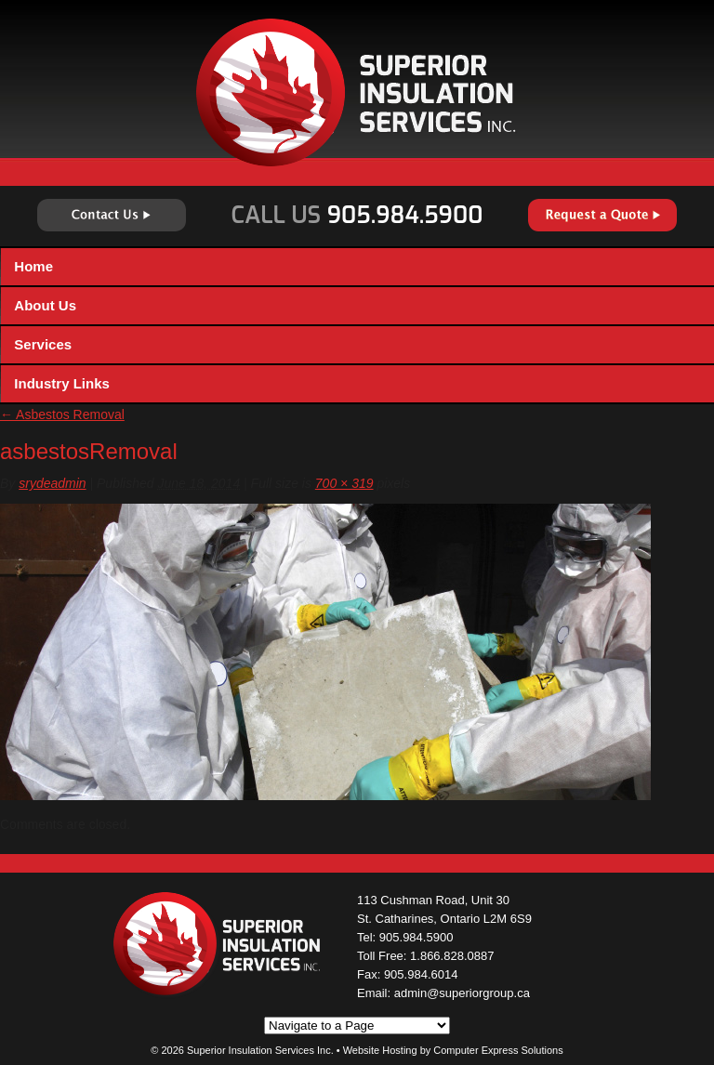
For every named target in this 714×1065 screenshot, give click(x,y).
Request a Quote (602, 215)
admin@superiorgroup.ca (462, 993)
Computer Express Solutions (497, 1050)
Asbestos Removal (62, 414)
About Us (45, 305)
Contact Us (111, 215)
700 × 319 (344, 483)
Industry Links (62, 383)
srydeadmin (52, 483)
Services (43, 344)
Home (33, 266)
